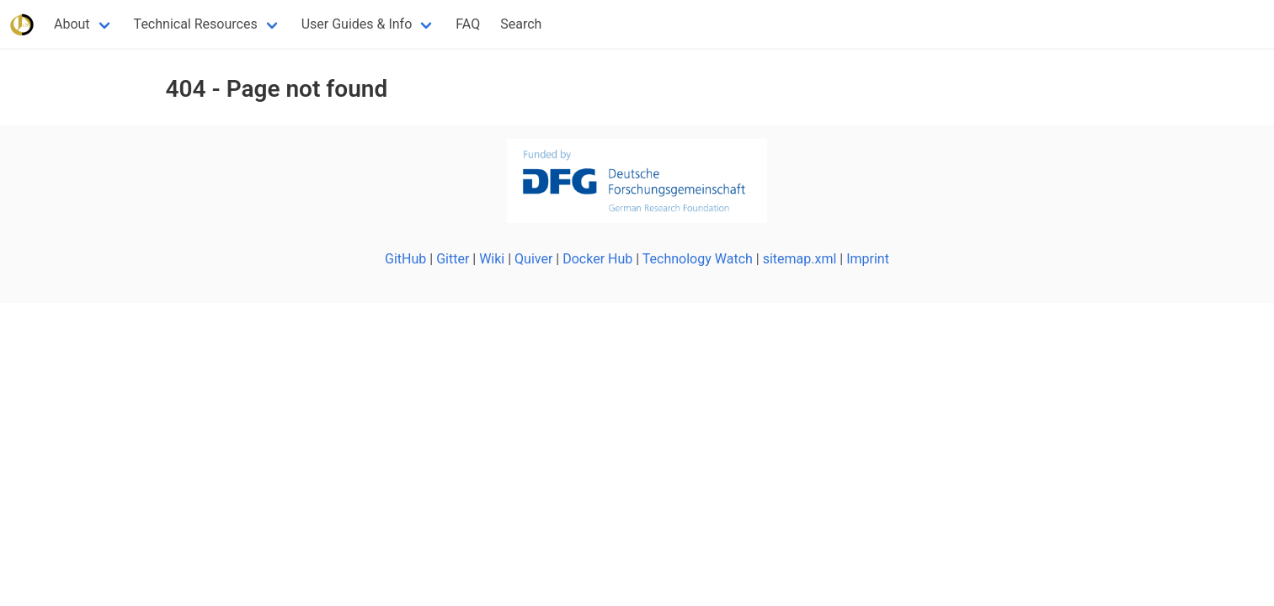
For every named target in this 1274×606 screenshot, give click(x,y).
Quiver (533, 259)
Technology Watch (697, 259)
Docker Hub (597, 259)
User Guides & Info (357, 24)
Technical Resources (196, 24)
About (72, 24)
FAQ (468, 24)
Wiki (491, 259)
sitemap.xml (800, 259)
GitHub (405, 259)
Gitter (452, 259)
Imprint (867, 259)
